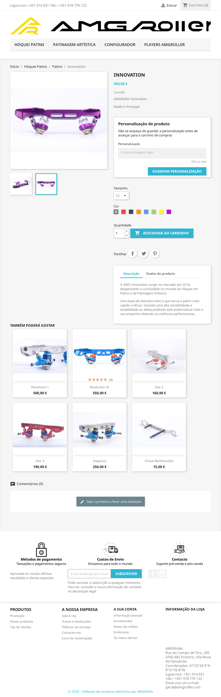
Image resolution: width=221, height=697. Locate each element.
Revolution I (40, 387)
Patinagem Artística (74, 44)
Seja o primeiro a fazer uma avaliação (110, 501)
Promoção (17, 616)
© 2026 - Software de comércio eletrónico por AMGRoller (110, 691)
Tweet (143, 253)
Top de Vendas (20, 627)
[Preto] (131, 213)
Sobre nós (69, 616)
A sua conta (125, 609)
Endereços (121, 632)
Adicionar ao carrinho (162, 233)
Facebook (153, 574)
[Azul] (146, 213)
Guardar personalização (177, 171)
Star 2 (159, 387)
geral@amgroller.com (183, 687)
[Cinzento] (116, 213)
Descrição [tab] (131, 273)
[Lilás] (169, 213)
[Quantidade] (119, 233)
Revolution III (99, 387)
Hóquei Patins (29, 44)
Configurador (119, 44)
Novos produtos (21, 621)
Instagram (162, 574)
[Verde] (154, 213)
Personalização (129, 144)
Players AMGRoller (164, 44)
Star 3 (40, 461)
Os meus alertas (125, 638)
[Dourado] (161, 213)
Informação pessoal (128, 615)
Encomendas (123, 621)
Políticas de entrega (76, 627)
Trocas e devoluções (76, 621)
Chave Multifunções (159, 461)
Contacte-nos (71, 633)
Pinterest (155, 253)
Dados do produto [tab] (160, 273)
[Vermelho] (124, 213)
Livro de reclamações (77, 638)
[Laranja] (139, 213)
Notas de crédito (126, 626)
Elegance (99, 461)
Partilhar (132, 253)
